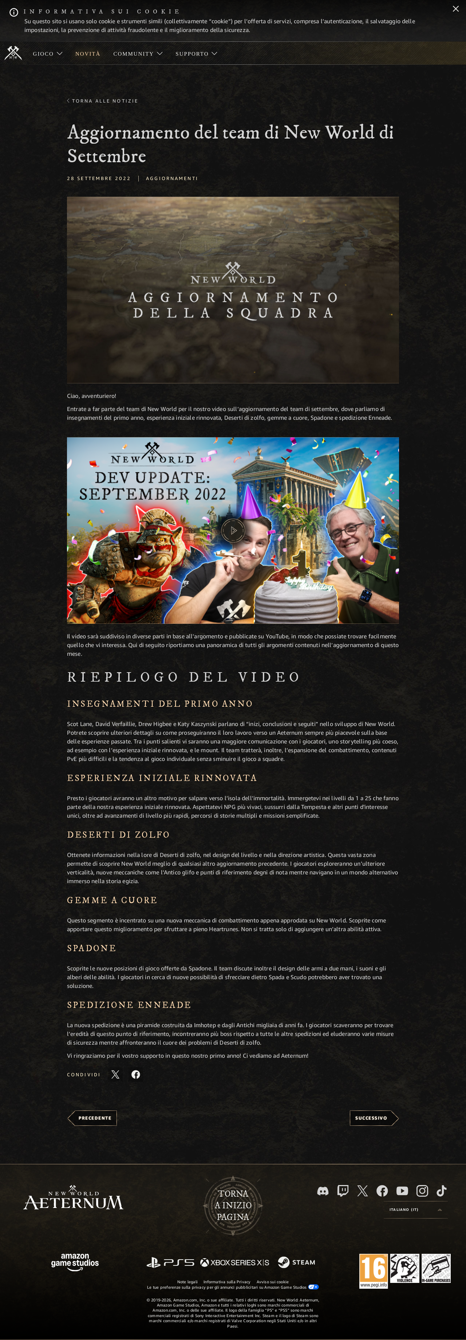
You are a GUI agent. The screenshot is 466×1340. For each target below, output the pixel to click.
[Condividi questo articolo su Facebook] (136, 1074)
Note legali (187, 1281)
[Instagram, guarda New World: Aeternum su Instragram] (422, 1191)
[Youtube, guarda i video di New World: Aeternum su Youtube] (402, 1191)
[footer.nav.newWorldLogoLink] (73, 1198)
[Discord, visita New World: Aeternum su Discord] (323, 1191)
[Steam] (297, 1262)
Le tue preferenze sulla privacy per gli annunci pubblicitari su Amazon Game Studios (233, 1286)
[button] (233, 290)
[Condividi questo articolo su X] (115, 1074)
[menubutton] (416, 1210)
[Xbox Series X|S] (234, 1263)
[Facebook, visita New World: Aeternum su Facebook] (382, 1191)
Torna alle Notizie (105, 101)
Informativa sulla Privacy (227, 1281)
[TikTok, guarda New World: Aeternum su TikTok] (442, 1191)
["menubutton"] (48, 53)
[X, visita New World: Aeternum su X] (362, 1190)
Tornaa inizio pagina (233, 1206)
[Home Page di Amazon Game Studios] (75, 1263)
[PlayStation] (170, 1263)
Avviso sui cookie (273, 1281)
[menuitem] (48, 53)
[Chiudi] (456, 9)
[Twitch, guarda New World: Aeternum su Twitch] (343, 1191)
